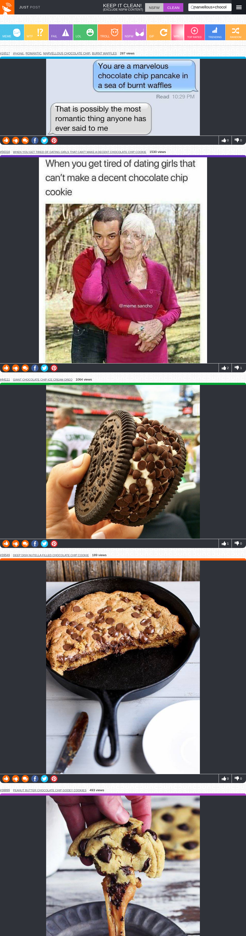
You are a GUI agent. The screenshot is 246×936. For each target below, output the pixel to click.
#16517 (5, 53)
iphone (18, 53)
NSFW (134, 33)
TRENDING (215, 33)
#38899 (5, 790)
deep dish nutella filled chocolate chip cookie (51, 555)
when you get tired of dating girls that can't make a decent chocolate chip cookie (79, 151)
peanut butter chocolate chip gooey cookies (49, 790)
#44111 (5, 379)
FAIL (60, 33)
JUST (29, 7)
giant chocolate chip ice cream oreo (42, 379)
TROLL (109, 33)
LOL (85, 33)
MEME (11, 33)
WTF (35, 33)
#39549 (5, 555)
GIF (158, 33)
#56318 (5, 152)
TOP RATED (194, 33)
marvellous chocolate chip (66, 53)
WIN (183, 33)
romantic (33, 53)
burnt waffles (104, 53)
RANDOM (235, 33)
